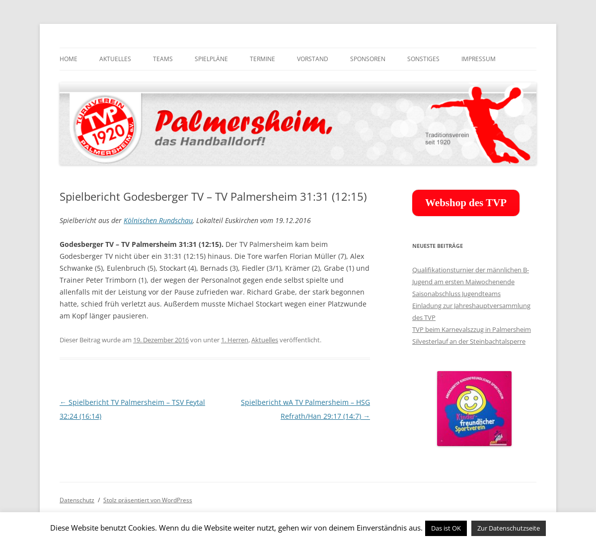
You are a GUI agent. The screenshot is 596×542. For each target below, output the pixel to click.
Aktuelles (115, 59)
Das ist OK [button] (446, 528)
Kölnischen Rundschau (158, 220)
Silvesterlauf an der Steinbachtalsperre (468, 341)
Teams (163, 59)
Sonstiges (423, 59)
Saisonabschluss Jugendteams (456, 293)
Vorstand (312, 59)
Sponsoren (367, 59)
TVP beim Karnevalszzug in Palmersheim (471, 329)
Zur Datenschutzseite (508, 528)
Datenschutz (77, 500)
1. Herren (234, 339)
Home (68, 59)
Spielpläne (211, 59)
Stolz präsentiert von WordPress (147, 500)
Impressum (478, 59)
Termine (262, 59)
